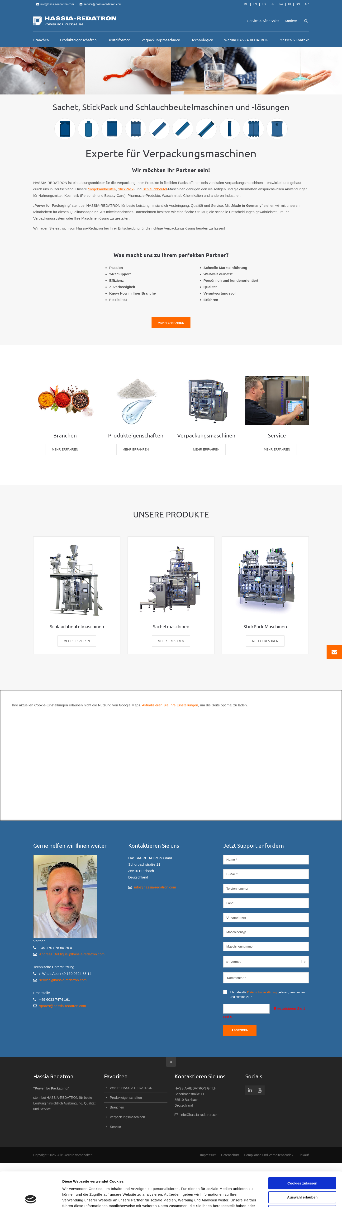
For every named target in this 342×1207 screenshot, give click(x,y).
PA (281, 4)
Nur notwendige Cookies (302, 1177)
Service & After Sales (263, 21)
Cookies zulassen (302, 1149)
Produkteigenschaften (126, 1097)
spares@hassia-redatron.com (62, 1006)
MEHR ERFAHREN (65, 449)
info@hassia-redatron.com (55, 4)
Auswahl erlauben (302, 1163)
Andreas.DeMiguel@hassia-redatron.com (71, 954)
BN (298, 4)
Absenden (239, 1030)
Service (115, 1127)
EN (255, 4)
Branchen (117, 1107)
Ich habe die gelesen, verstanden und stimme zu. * (264, 994)
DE (246, 4)
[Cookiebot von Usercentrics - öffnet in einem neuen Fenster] (31, 1197)
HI (289, 4)
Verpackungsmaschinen (127, 1117)
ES (264, 4)
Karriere (291, 21)
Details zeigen (253, 1198)
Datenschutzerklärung (262, 992)
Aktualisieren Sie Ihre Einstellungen (170, 705)
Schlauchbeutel (154, 189)
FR (273, 4)
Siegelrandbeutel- (102, 189)
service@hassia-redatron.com (101, 4)
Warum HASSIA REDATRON (131, 1088)
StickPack (125, 189)
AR (307, 4)
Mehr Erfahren (171, 322)
